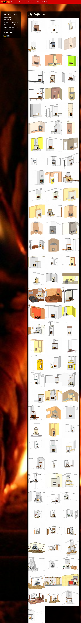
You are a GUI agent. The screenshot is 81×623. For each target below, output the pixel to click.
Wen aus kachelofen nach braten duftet (11, 23)
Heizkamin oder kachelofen (9, 18)
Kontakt (45, 2)
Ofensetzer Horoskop (11, 14)
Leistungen (22, 2)
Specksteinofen (9, 32)
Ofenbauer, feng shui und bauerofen (11, 28)
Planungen (31, 2)
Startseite (14, 2)
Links (38, 2)
